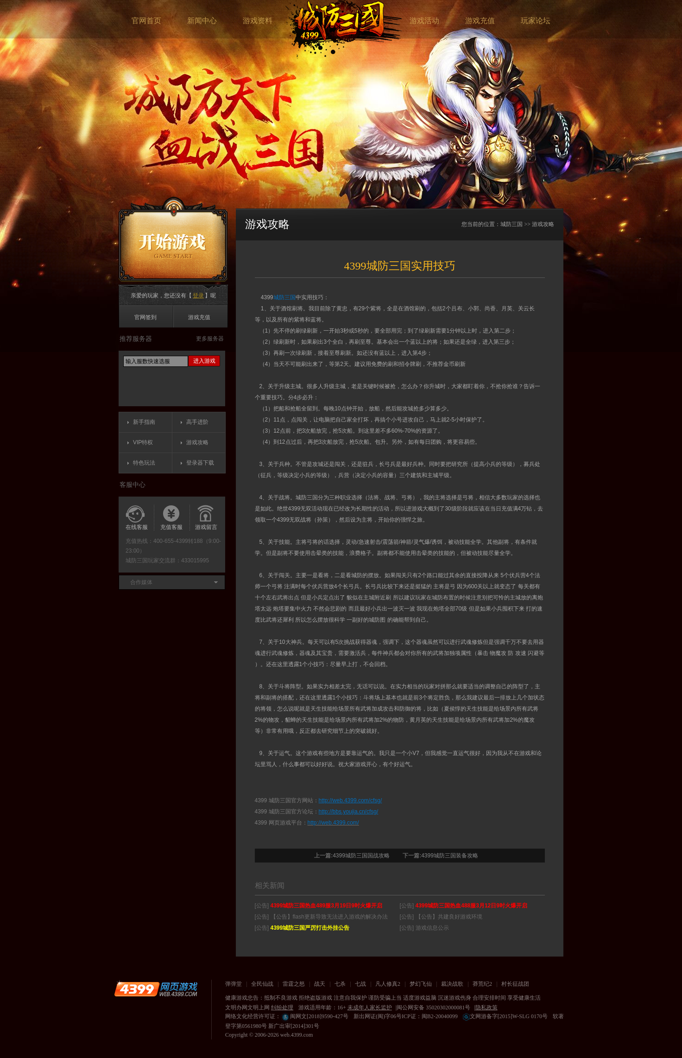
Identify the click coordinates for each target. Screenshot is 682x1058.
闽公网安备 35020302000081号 (433, 1007)
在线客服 (137, 527)
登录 (198, 295)
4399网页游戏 (155, 989)
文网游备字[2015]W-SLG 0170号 (505, 1016)
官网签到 (145, 317)
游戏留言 (206, 527)
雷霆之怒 (294, 984)
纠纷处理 (282, 1007)
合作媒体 (141, 582)
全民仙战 (262, 984)
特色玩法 (144, 463)
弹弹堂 (233, 984)
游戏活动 (424, 21)
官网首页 (146, 21)
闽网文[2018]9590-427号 (314, 1016)
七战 (360, 984)
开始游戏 (173, 239)
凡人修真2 (387, 984)
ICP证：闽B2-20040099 (430, 1016)
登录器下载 (200, 463)
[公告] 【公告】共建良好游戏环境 (441, 916)
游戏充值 (480, 21)
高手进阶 (197, 422)
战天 (319, 984)
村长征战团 (515, 984)
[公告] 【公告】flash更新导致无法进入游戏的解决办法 (321, 916)
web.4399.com (296, 1035)
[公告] (318, 905)
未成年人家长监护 (369, 1007)
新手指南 (144, 422)
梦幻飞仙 (421, 984)
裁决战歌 (452, 984)
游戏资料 (257, 21)
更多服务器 (210, 338)
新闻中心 (202, 21)
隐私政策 (486, 1007)
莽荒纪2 (482, 984)
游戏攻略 (197, 442)
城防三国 (343, 29)
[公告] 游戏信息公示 (424, 928)
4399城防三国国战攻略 (361, 855)
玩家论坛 (535, 21)
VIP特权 (143, 442)
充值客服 (171, 527)
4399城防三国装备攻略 (449, 855)
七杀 (340, 984)
